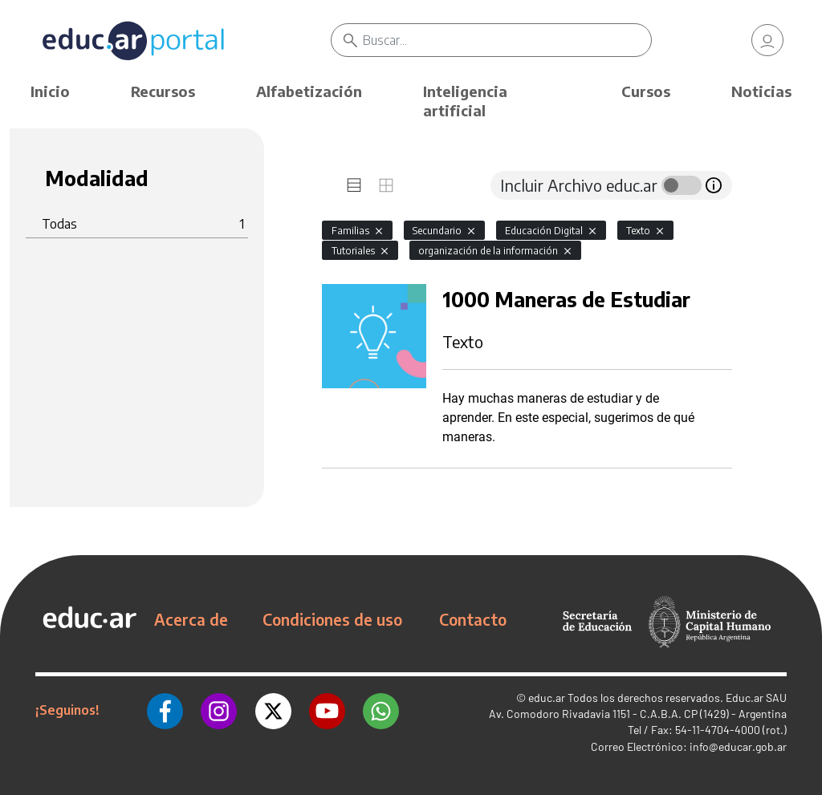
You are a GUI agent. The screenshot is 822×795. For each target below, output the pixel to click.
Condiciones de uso (332, 619)
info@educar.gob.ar (738, 746)
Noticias (761, 91)
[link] (767, 40)
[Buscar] (506, 40)
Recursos (163, 91)
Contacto (473, 619)
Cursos (645, 91)
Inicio (50, 91)
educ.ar (546, 697)
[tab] (354, 185)
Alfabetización (309, 91)
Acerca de (191, 619)
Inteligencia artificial (465, 101)
